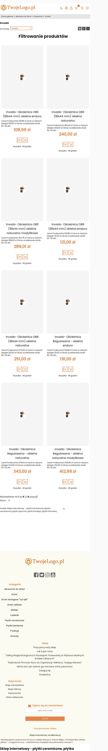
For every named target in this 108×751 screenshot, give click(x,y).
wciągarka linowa (10, 713)
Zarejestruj (53, 645)
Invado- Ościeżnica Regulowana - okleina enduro (79, 326)
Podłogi (19, 604)
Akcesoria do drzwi (24, 13)
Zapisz (54, 689)
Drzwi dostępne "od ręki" (19, 573)
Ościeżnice (39, 13)
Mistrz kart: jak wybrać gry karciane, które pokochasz (53, 636)
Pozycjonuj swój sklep (53, 620)
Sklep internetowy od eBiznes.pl (54, 705)
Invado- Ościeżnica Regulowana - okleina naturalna (27, 432)
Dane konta (19, 663)
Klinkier (19, 583)
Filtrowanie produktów (51, 33)
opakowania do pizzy (26, 710)
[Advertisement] (54, 507)
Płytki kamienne (18, 599)
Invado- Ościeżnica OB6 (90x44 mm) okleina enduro (79, 216)
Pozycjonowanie (50, 699)
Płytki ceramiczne (19, 593)
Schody (19, 609)
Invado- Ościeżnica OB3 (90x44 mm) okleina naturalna (79, 111)
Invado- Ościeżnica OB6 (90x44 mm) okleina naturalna (26, 326)
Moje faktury (19, 659)
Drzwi (19, 567)
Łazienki (19, 588)
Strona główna (8, 13)
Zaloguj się (53, 640)
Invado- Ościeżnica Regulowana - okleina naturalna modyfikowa (79, 432)
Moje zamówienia (19, 655)
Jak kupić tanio (53, 624)
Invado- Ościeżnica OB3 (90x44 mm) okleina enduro (26, 111)
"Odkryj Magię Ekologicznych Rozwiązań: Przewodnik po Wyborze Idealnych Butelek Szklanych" (53, 628)
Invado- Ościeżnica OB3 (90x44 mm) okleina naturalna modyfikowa (26, 218)
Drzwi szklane (19, 578)
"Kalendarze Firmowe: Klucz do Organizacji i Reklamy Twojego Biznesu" (53, 632)
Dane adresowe (19, 667)
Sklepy (62, 699)
